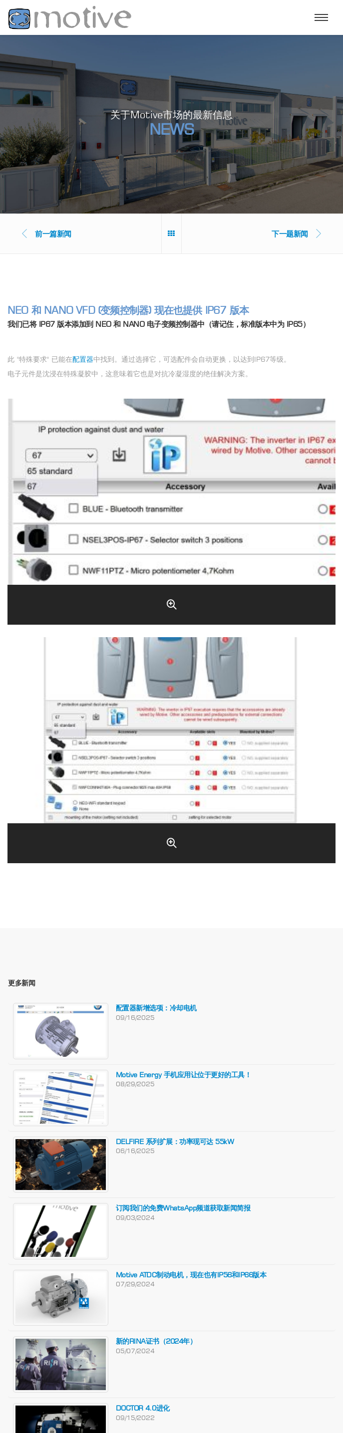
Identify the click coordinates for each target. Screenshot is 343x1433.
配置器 (82, 359)
